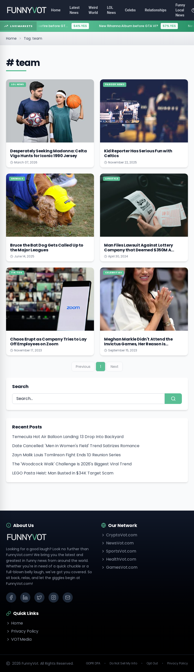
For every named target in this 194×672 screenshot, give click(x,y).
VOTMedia (19, 639)
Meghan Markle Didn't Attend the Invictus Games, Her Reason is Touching (138, 344)
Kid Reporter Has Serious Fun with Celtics (138, 153)
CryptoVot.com (119, 535)
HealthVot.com (118, 559)
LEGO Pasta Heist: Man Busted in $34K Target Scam (62, 473)
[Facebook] (11, 597)
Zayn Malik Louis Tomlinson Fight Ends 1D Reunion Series (66, 455)
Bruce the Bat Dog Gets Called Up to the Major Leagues (46, 247)
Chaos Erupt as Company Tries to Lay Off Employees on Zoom (48, 341)
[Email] (68, 597)
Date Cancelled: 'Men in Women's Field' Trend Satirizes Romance (75, 446)
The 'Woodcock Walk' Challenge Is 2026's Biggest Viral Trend (72, 464)
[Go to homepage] (26, 10)
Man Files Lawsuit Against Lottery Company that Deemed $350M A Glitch (138, 250)
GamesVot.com (119, 567)
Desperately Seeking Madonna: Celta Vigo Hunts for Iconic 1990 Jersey (48, 153)
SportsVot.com (118, 551)
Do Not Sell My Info (123, 663)
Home (11, 38)
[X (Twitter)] (39, 597)
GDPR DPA (93, 663)
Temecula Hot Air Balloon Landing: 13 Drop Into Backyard (68, 437)
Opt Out (152, 663)
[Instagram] (53, 597)
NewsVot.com (117, 543)
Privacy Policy (22, 631)
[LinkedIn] (25, 597)
